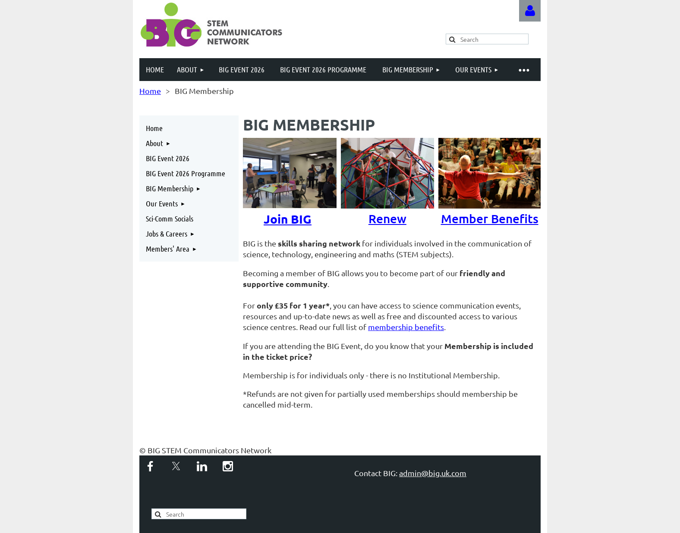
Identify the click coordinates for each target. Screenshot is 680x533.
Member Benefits (491, 211)
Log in (530, 11)
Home (150, 90)
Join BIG (288, 218)
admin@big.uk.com (432, 472)
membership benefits (406, 326)
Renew (394, 211)
